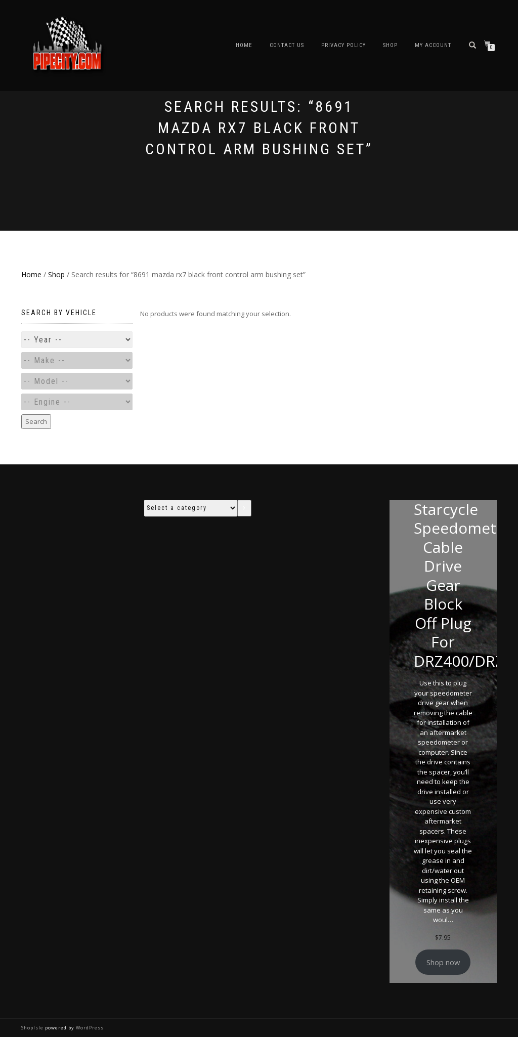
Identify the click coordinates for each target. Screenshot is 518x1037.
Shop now (443, 962)
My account (433, 45)
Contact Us (287, 45)
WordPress (89, 1027)
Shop (390, 45)
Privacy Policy (343, 45)
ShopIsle (33, 1027)
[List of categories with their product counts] (190, 508)
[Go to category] (244, 508)
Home (244, 45)
